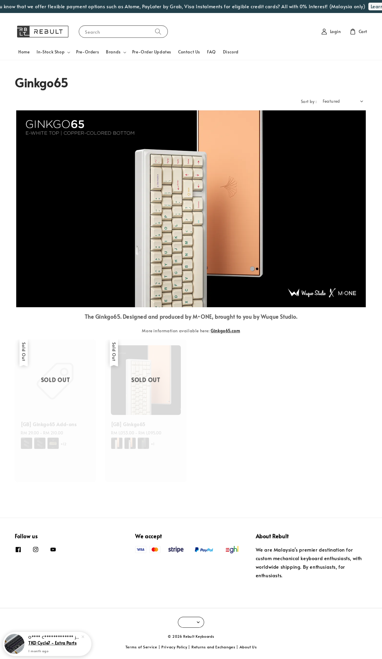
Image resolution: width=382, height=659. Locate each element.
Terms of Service (141, 647)
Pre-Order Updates (151, 52)
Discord (231, 52)
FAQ (211, 52)
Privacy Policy (174, 647)
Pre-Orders (87, 52)
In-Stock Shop (51, 52)
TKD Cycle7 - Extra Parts (52, 643)
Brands (113, 52)
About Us (248, 647)
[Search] (158, 31)
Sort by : (309, 101)
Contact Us (189, 52)
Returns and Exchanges (213, 647)
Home (23, 52)
